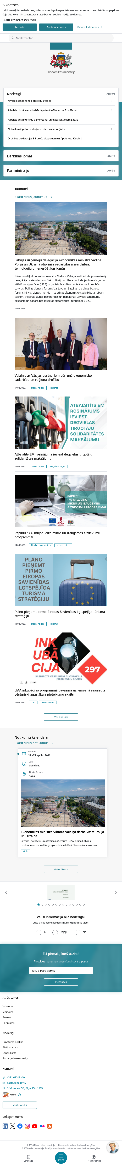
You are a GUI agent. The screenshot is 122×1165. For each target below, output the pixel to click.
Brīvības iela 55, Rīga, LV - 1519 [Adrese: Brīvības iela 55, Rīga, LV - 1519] (25, 1088)
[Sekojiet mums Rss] (49, 1126)
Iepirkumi (8, 1012)
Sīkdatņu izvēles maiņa (16, 1058)
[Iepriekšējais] (6, 892)
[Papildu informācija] (19, 1094)
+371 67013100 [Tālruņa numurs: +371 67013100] (16, 1077)
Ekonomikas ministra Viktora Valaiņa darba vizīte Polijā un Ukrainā (62, 834)
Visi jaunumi (61, 717)
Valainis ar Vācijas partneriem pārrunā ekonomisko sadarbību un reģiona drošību (53, 378)
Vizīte (25, 851)
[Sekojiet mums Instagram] (27, 1126)
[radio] (41, 932)
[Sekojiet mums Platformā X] (12, 1126)
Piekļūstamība (11, 1047)
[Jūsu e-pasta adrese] (61, 970)
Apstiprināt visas (56, 27)
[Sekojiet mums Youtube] (34, 1126)
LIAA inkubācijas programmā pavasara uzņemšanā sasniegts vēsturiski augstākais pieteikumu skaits (60, 692)
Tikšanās (54, 388)
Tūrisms (54, 624)
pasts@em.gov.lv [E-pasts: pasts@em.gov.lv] (16, 1082)
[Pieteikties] (61, 982)
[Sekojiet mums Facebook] (20, 1126)
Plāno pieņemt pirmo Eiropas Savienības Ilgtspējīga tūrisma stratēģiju (60, 614)
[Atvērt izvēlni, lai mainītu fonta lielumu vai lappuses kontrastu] (94, 1159)
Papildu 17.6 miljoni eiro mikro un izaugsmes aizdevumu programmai (57, 535)
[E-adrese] (9, 1095)
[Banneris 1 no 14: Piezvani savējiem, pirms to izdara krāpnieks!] (60, 892)
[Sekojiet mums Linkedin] (5, 1126)
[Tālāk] (116, 892)
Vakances (8, 1006)
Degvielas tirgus (57, 466)
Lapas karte (9, 1053)
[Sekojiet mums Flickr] (42, 1126)
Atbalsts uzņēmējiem (41, 545)
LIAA (33, 702)
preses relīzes (37, 388)
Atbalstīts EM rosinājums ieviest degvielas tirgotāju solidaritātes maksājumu (53, 456)
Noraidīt (19, 27)
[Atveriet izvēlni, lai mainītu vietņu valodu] (28, 1159)
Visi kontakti (20, 1105)
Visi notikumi (61, 869)
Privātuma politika (13, 1042)
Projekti (7, 1017)
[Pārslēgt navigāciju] (61, 1158)
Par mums (8, 1023)
